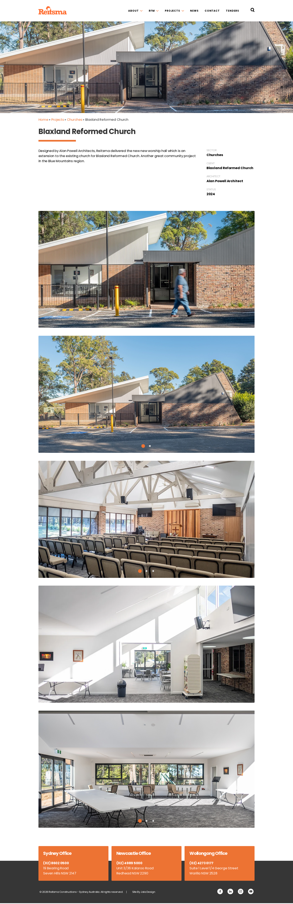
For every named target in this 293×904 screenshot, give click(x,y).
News (194, 10)
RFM (152, 10)
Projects (172, 10)
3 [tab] (153, 571)
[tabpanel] (146, 394)
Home (43, 119)
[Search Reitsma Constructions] (252, 11)
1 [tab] (143, 446)
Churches (75, 119)
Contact (212, 10)
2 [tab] (150, 446)
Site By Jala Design (144, 893)
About (133, 10)
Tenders (232, 10)
